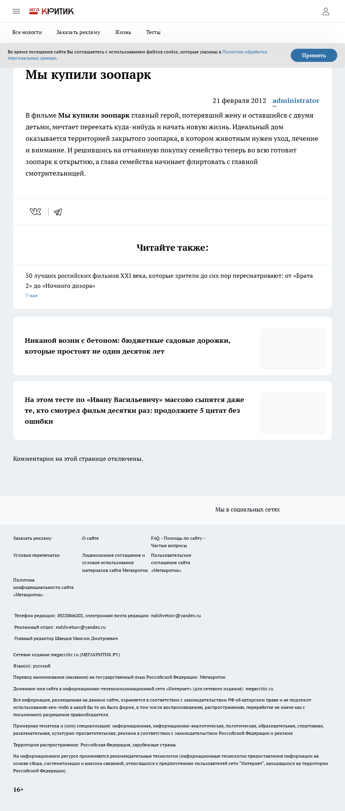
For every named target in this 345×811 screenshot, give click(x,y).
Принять (314, 55)
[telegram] (60, 211)
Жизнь (123, 32)
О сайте (90, 538)
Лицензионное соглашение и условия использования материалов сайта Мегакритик (115, 562)
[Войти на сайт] (325, 11)
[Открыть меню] (16, 11)
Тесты (153, 32)
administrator (296, 100)
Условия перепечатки (36, 555)
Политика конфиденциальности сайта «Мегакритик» (43, 587)
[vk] (36, 211)
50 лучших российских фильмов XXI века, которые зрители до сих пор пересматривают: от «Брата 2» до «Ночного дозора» (172, 286)
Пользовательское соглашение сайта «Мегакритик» (171, 562)
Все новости (27, 32)
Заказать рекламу (78, 32)
